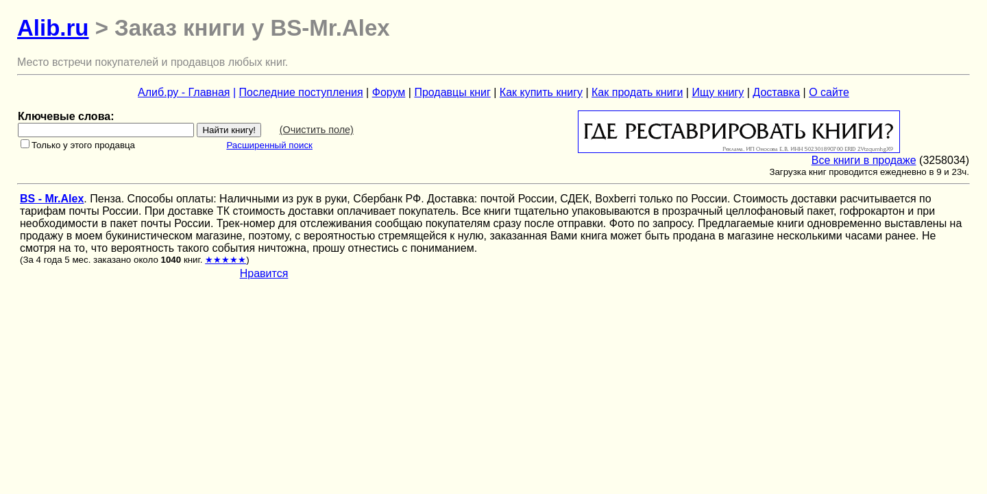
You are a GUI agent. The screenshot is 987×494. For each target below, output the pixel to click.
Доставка (776, 92)
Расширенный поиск (269, 145)
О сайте (829, 92)
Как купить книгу (541, 92)
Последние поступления (301, 92)
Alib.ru (53, 27)
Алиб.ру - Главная (184, 92)
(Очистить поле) (317, 129)
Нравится (264, 273)
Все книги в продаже (864, 160)
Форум (389, 92)
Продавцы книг (452, 92)
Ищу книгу (718, 92)
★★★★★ (225, 260)
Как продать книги (637, 92)
